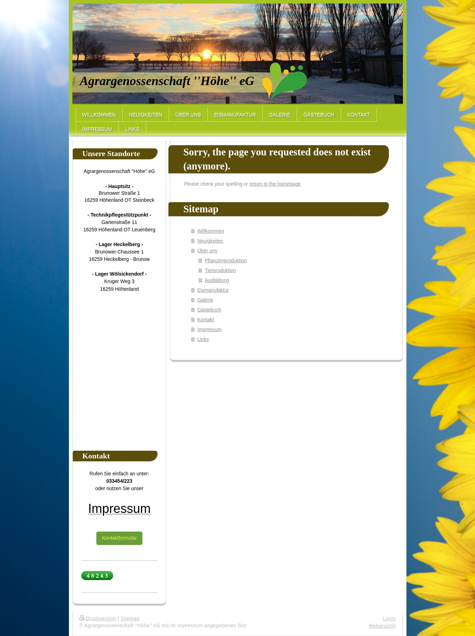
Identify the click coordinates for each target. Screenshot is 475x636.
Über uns (207, 250)
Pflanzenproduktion (226, 260)
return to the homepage (275, 184)
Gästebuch (209, 310)
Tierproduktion (220, 270)
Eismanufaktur (213, 290)
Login (389, 618)
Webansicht (382, 626)
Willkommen (210, 231)
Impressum (209, 329)
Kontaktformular (119, 538)
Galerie (205, 300)
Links (203, 339)
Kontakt (205, 319)
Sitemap (130, 618)
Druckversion (97, 618)
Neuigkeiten (210, 241)
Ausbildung (217, 280)
